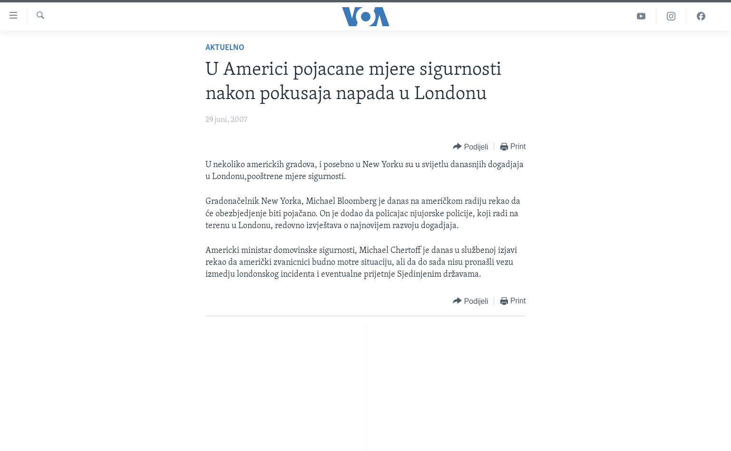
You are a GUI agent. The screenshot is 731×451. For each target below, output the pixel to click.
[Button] (470, 146)
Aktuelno (224, 47)
